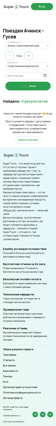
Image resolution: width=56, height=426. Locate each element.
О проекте (9, 360)
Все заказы (9, 365)
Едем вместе (10, 371)
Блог (6, 381)
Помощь (8, 376)
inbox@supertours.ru (12, 415)
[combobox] (28, 45)
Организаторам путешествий (20, 387)
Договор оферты (13, 398)
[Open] (47, 46)
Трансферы (9, 354)
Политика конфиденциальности (22, 392)
